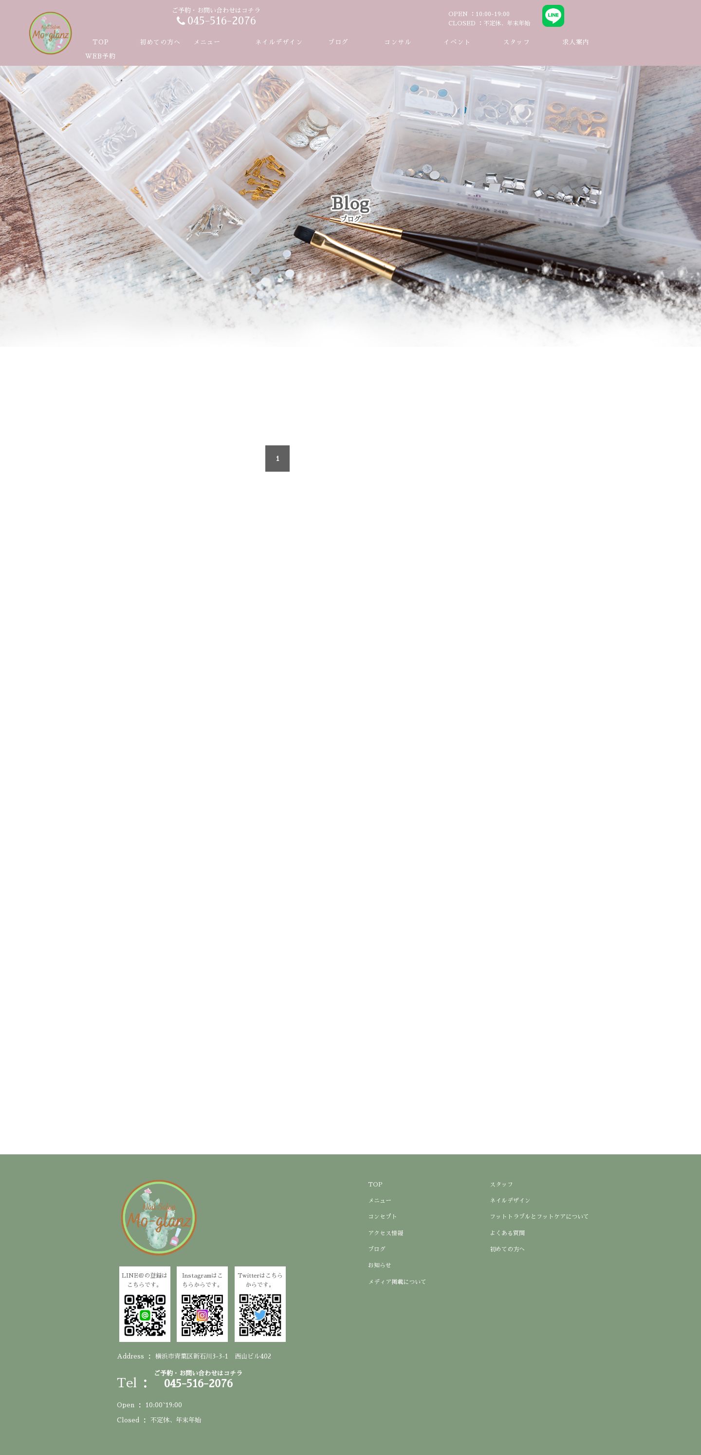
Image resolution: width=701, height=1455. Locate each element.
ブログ (338, 42)
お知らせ (379, 1265)
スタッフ (516, 42)
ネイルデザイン (279, 42)
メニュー (379, 1201)
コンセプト (382, 1217)
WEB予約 (100, 56)
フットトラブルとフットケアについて (539, 1217)
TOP (100, 42)
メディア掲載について (397, 1282)
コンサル (397, 42)
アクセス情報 (385, 1233)
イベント (457, 42)
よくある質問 (507, 1233)
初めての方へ (160, 42)
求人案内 (576, 42)
